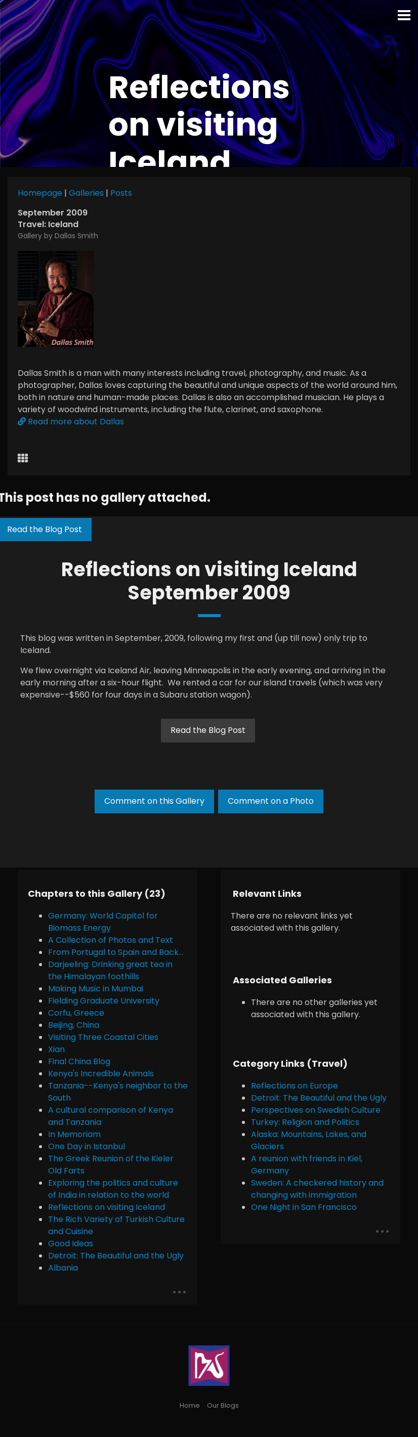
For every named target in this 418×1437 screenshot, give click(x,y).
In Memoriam (74, 1134)
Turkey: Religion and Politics (305, 1122)
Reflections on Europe (294, 1086)
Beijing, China (73, 1025)
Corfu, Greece (76, 1013)
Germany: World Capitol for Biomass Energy (103, 922)
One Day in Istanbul (86, 1146)
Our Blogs (223, 1405)
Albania (63, 1268)
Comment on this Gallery (154, 801)
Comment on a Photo (271, 801)
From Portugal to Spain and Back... (115, 952)
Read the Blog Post (208, 730)
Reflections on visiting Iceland (106, 1207)
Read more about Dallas (71, 421)
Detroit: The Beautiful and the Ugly (116, 1255)
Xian (56, 1049)
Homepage (40, 193)
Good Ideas (70, 1243)
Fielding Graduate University (103, 1001)
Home (190, 1405)
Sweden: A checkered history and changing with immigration (317, 1189)
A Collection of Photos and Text (110, 940)
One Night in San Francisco (304, 1207)
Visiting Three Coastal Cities (103, 1037)
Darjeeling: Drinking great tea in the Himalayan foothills (110, 970)
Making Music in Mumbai (95, 988)
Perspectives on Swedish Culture (316, 1110)
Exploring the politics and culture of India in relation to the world (113, 1189)
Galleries (86, 193)
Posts (121, 193)
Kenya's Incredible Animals (101, 1073)
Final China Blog (79, 1061)
